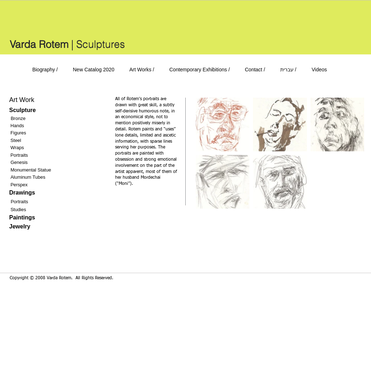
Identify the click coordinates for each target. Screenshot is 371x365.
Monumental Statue (30, 170)
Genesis (19, 162)
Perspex (19, 184)
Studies (18, 209)
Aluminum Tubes (27, 177)
